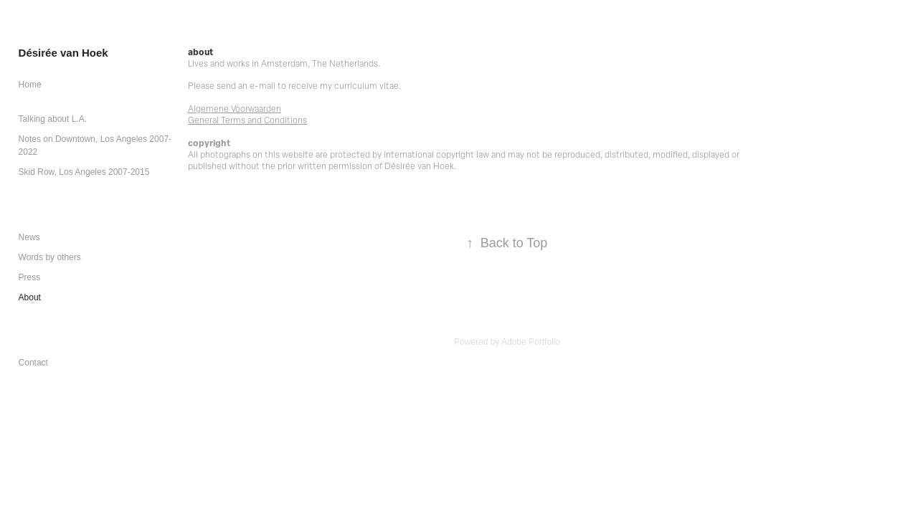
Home (30, 85)
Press (30, 277)
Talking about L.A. (53, 119)
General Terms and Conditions (247, 119)
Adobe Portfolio (530, 342)
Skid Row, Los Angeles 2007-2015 (84, 172)
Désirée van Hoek (63, 53)
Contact (33, 363)
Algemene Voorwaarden (234, 108)
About (30, 297)
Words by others (50, 257)
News (29, 237)
